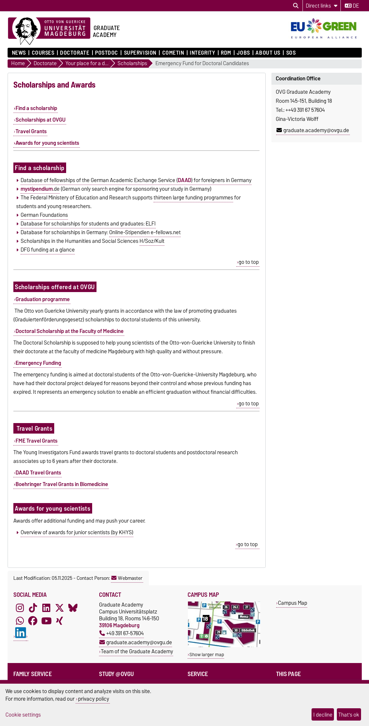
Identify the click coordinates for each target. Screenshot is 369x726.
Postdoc (106, 52)
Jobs (243, 52)
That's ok (348, 714)
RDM (226, 52)
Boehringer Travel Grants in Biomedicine (62, 484)
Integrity (202, 52)
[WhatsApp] (19, 620)
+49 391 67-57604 (121, 633)
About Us (268, 52)
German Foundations (44, 215)
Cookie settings (23, 714)
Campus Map (292, 602)
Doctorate (74, 52)
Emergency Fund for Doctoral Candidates (202, 63)
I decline (322, 714)
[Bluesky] (73, 607)
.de (40, 189)
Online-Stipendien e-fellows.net (145, 232)
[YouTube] (46, 620)
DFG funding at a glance (48, 249)
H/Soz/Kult (152, 241)
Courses (43, 52)
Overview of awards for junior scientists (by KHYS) (77, 532)
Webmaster (126, 578)
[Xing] (59, 620)
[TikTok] (32, 607)
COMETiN (173, 52)
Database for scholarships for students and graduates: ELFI (88, 223)
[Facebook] (32, 620)
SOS (291, 52)
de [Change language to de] (352, 5)
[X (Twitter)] (59, 607)
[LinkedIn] (46, 607)
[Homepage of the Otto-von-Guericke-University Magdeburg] (49, 31)
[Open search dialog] (295, 5)
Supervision (140, 52)
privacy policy (93, 698)
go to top (249, 262)
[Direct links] (321, 5)
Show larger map (206, 654)
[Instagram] (19, 607)
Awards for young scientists (47, 143)
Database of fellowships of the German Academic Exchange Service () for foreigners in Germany (136, 180)
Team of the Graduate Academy (137, 651)
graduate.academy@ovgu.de (312, 130)
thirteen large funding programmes (193, 197)
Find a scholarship (36, 108)
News (19, 52)
